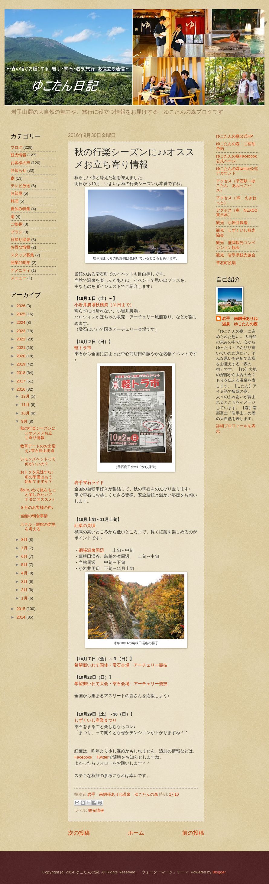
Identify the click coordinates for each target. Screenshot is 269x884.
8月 (24, 539)
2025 (21, 314)
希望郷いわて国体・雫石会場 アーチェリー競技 (120, 665)
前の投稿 (193, 833)
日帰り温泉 (20, 239)
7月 (24, 548)
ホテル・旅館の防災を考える (38, 526)
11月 (26, 404)
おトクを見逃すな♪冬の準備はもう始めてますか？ (36, 477)
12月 (26, 396)
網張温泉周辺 (91, 550)
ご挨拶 (16, 224)
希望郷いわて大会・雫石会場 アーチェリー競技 (120, 683)
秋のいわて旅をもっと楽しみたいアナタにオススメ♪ (38, 495)
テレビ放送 (20, 186)
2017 (21, 381)
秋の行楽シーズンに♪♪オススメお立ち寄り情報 (38, 433)
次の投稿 (79, 833)
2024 (21, 322)
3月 (24, 581)
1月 (24, 598)
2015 (21, 608)
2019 (21, 364)
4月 (24, 573)
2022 (21, 339)
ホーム (136, 833)
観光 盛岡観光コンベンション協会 (235, 244)
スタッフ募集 (22, 255)
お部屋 (16, 193)
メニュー (18, 278)
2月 (24, 589)
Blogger (219, 872)
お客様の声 (20, 163)
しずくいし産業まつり (95, 720)
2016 (21, 389)
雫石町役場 (226, 263)
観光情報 (96, 810)
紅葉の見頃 (85, 525)
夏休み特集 (20, 208)
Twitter (102, 757)
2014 (21, 617)
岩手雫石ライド (89, 482)
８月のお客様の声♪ (36, 507)
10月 (26, 413)
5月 (24, 564)
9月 (24, 421)
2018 (21, 372)
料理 (14, 201)
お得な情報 (20, 247)
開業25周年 (21, 262)
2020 (21, 356)
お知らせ (18, 170)
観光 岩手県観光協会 (235, 255)
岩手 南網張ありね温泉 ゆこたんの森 (240, 321)
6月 (24, 556)
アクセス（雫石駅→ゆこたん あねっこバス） (235, 186)
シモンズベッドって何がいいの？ (38, 461)
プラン (16, 232)
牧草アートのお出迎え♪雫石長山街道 (38, 448)
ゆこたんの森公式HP (234, 136)
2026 (21, 306)
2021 (21, 347)
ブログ (16, 147)
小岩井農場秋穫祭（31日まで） (104, 305)
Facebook (83, 757)
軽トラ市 (82, 348)
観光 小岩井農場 (232, 222)
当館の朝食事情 (34, 516)
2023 (21, 331)
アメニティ (20, 270)
